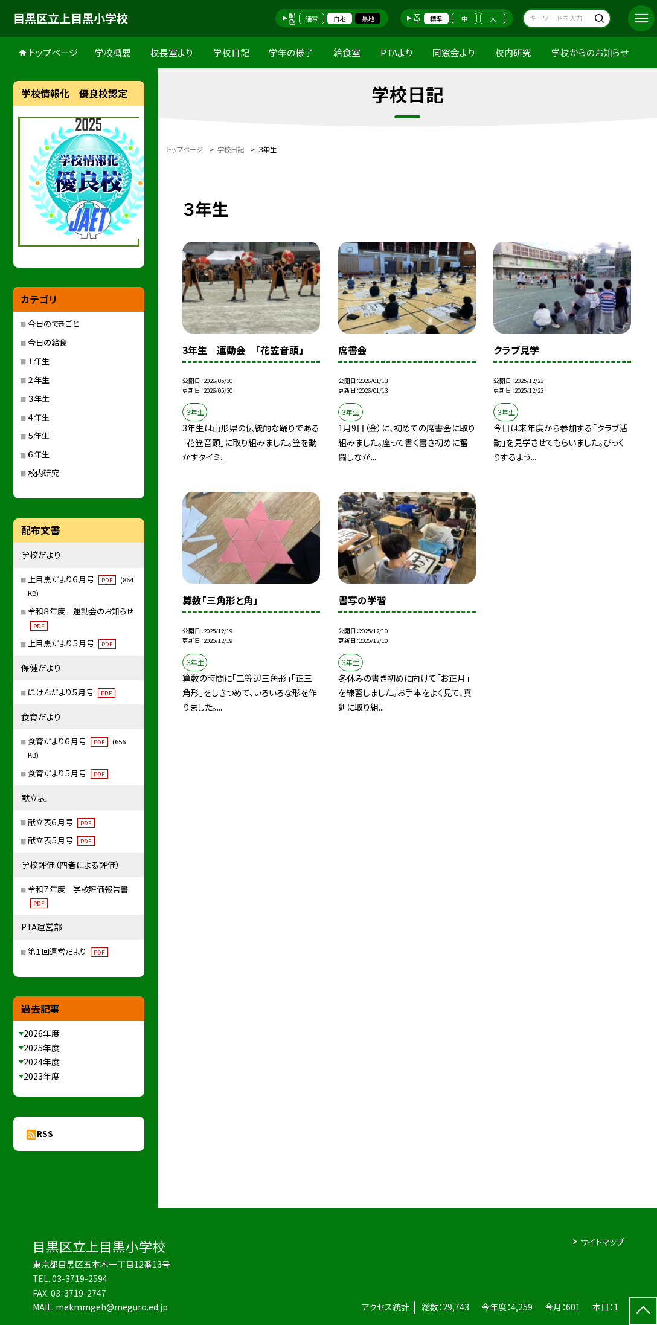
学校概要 (113, 52)
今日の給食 (47, 342)
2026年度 (42, 1033)
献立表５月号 (61, 840)
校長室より (171, 52)
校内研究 (513, 52)
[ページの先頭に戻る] (643, 1311)
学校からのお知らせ (590, 52)
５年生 (39, 435)
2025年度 (42, 1048)
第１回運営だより (68, 951)
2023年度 (42, 1076)
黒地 (368, 18)
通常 (312, 18)
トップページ (53, 52)
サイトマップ (602, 1242)
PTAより (396, 52)
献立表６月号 (61, 822)
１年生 (39, 361)
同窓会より (453, 52)
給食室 (347, 52)
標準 (436, 18)
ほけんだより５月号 (71, 692)
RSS (45, 1133)
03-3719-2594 (79, 1278)
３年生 (39, 398)
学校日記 (231, 52)
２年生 (39, 379)
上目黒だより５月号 (72, 643)
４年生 (39, 417)
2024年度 (42, 1062)
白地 (339, 18)
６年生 (39, 454)
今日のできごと (53, 323)
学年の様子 (291, 52)
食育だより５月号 (68, 773)
